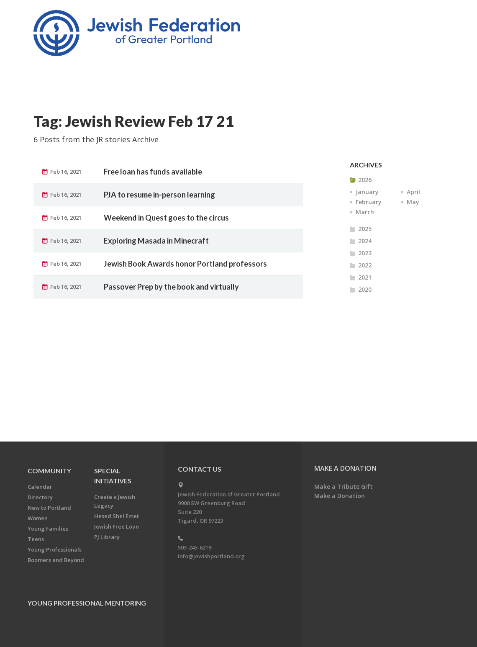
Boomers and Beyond (56, 560)
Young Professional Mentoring (87, 603)
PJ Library (107, 537)
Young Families (48, 528)
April (413, 192)
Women (38, 518)
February (369, 202)
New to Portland (49, 507)
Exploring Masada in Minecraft (156, 240)
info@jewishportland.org (211, 556)
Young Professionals (55, 549)
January (367, 192)
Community (49, 471)
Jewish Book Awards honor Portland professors (185, 263)
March (365, 212)
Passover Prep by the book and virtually (171, 286)
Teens (36, 539)
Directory (40, 497)
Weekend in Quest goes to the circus (166, 217)
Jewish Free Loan (116, 526)
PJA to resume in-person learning (159, 194)
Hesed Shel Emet (116, 516)
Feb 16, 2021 (66, 171)
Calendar (40, 486)
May (413, 202)
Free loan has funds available (153, 171)
